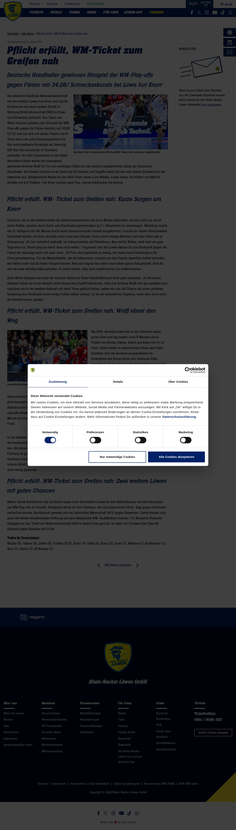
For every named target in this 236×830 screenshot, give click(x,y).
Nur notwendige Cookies (117, 457)
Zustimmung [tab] (58, 381)
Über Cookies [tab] (178, 381)
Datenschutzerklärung (179, 416)
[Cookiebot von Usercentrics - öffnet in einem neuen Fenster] (187, 370)
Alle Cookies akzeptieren (176, 457)
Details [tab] (118, 381)
